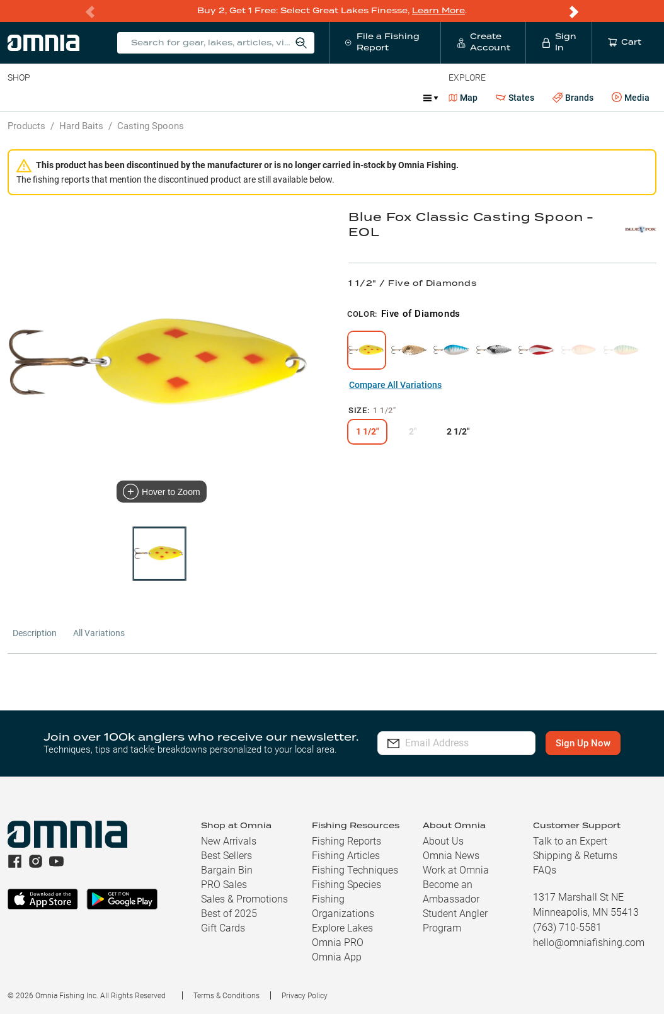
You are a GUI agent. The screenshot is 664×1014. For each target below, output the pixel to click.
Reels (138, 97)
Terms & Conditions (226, 995)
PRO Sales (224, 884)
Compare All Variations (395, 384)
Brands (572, 97)
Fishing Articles (346, 855)
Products (26, 125)
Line (57, 97)
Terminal (187, 97)
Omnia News (451, 855)
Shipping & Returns (575, 855)
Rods (96, 97)
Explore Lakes (342, 927)
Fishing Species (346, 884)
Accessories (250, 97)
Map (463, 97)
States (515, 97)
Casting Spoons (150, 125)
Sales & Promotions (244, 898)
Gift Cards (223, 927)
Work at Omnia (456, 869)
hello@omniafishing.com (588, 942)
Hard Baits (81, 125)
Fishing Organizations (343, 905)
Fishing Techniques (355, 869)
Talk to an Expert (570, 840)
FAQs (544, 869)
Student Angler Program (455, 920)
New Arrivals (228, 840)
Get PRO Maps (372, 97)
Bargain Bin (227, 869)
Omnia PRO (337, 942)
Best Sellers (226, 855)
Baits (18, 97)
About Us (443, 840)
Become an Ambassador (451, 891)
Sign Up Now (583, 742)
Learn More (438, 10)
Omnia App (337, 956)
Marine (308, 97)
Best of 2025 (229, 913)
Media (631, 97)
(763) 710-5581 (567, 927)
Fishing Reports (346, 840)
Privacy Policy (305, 995)
